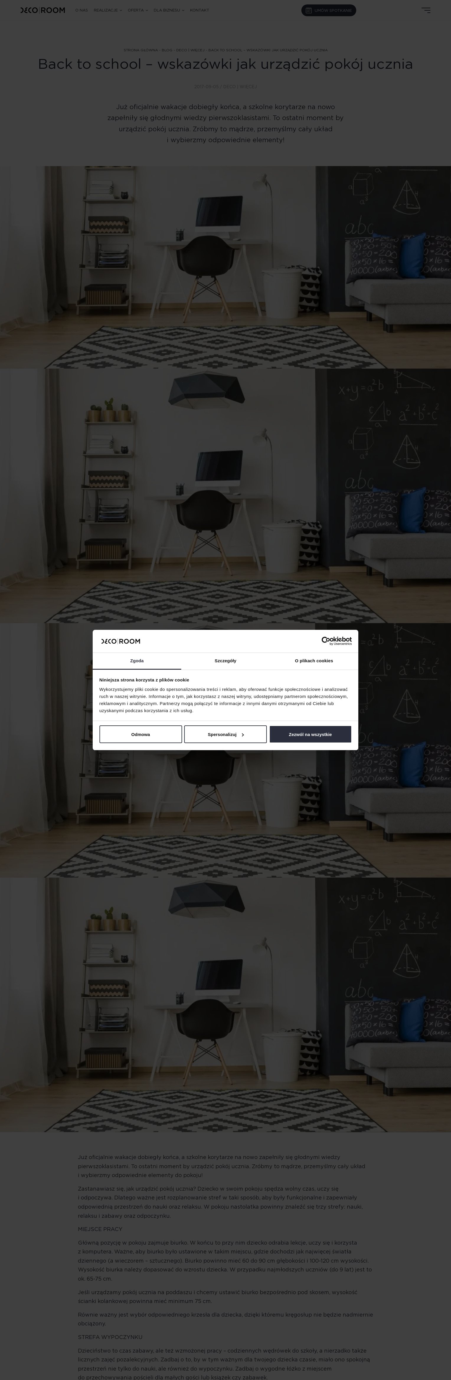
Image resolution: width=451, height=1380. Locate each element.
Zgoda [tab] (137, 660)
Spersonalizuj (226, 734)
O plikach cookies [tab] (314, 660)
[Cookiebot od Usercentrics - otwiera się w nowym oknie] (326, 641)
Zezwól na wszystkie (310, 734)
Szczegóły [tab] (225, 660)
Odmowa (140, 734)
